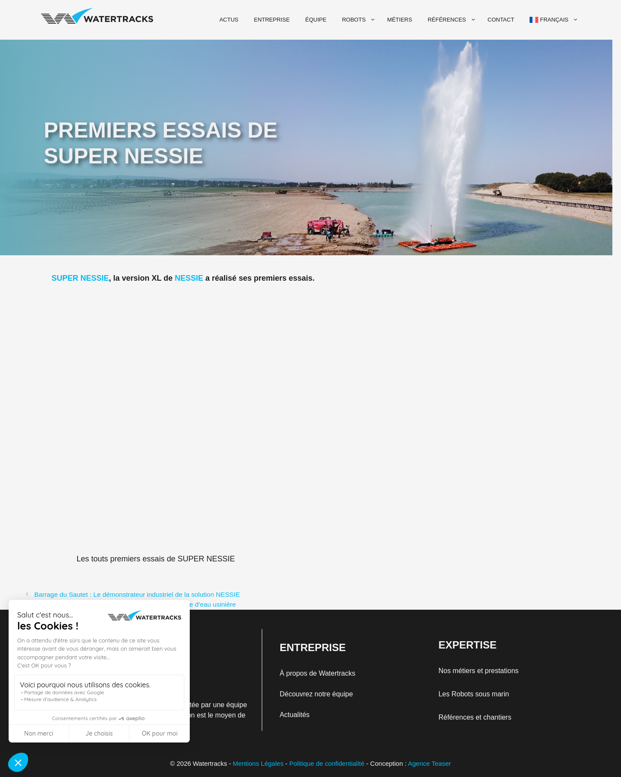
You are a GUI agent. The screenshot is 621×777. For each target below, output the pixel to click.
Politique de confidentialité (326, 763)
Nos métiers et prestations (479, 670)
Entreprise (272, 19)
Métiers (399, 19)
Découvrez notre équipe (316, 694)
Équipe (315, 19)
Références (453, 20)
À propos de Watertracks (317, 673)
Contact (501, 19)
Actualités (294, 714)
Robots (359, 20)
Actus (229, 19)
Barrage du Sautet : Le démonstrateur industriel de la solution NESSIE (137, 594)
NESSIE (189, 278)
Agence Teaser (429, 763)
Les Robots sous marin (474, 694)
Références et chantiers (475, 717)
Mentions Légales (258, 763)
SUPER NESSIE (80, 278)
